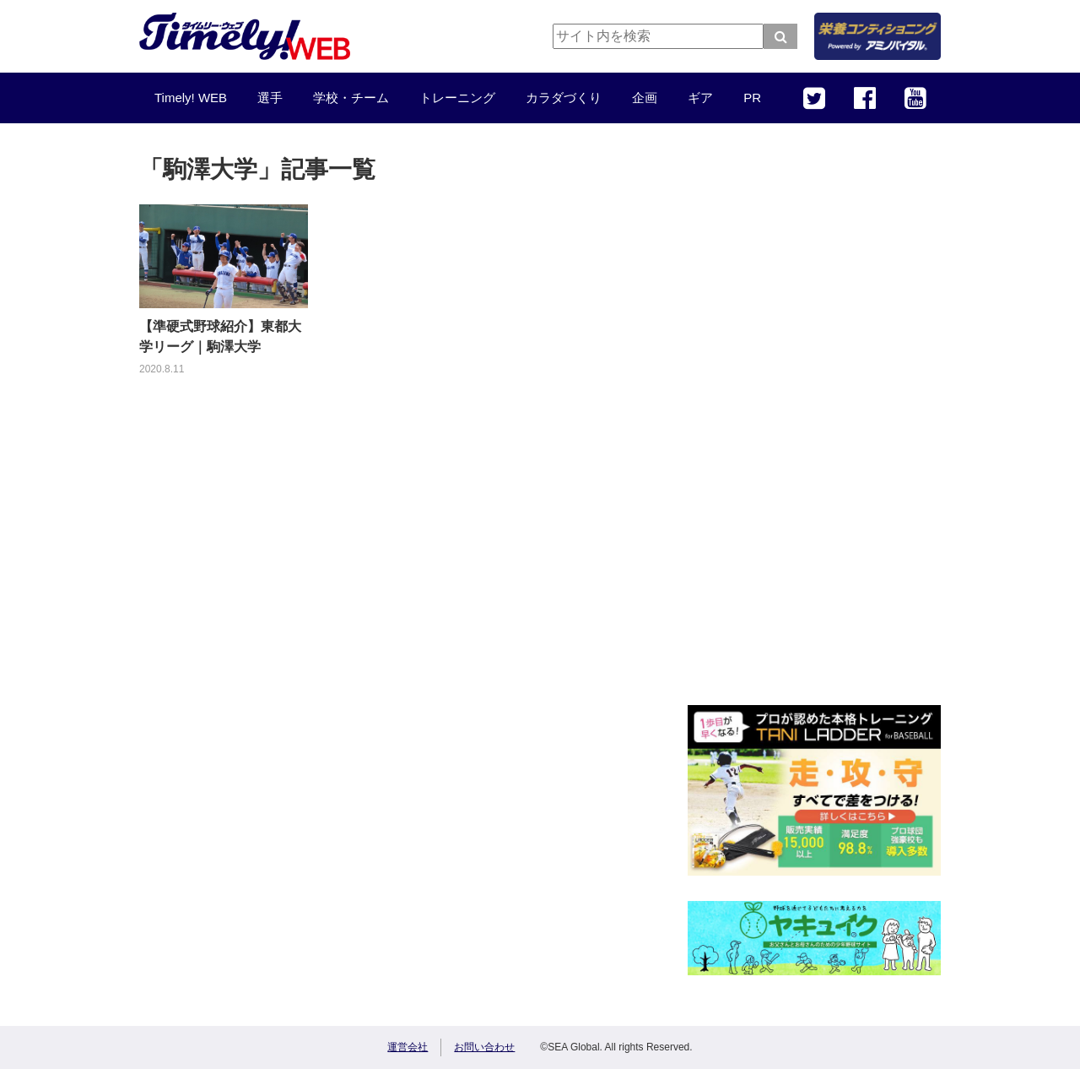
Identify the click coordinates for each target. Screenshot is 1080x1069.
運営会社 (407, 1047)
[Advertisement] (814, 426)
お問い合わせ (484, 1047)
